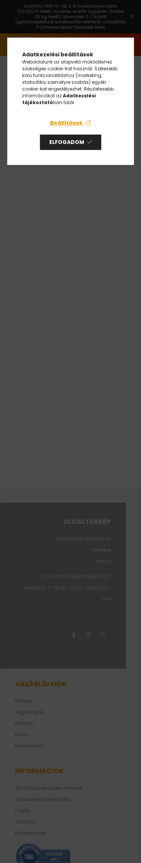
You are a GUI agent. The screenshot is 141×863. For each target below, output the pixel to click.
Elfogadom (66, 142)
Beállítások (66, 123)
